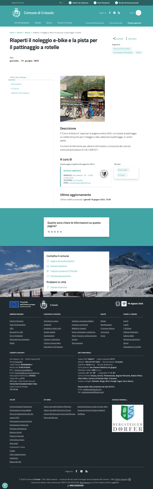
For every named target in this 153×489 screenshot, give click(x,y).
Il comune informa (107, 328)
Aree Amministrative (17, 324)
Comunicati (105, 332)
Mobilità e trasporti (79, 328)
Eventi (125, 321)
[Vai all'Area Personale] (126, 3)
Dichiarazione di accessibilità (20, 410)
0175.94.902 (18, 361)
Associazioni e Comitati (132, 346)
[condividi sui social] (118, 38)
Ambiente (47, 324)
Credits (12, 450)
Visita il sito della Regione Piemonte (57, 406)
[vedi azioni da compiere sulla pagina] (130, 38)
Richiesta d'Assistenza (18, 428)
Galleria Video (128, 335)
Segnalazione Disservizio (19, 425)
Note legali (14, 443)
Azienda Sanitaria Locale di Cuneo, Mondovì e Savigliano (98, 406)
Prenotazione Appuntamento (21, 421)
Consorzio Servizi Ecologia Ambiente (91, 410)
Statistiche (14, 458)
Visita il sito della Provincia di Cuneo (57, 410)
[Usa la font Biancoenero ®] (78, 3)
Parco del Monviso (51, 417)
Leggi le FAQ (14, 417)
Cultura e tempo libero (52, 343)
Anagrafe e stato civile (52, 328)
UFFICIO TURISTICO (72, 170)
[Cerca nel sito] (138, 13)
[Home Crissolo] (33, 12)
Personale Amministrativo (19, 339)
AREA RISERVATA (75, 485)
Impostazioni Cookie (17, 447)
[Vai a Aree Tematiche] (101, 3)
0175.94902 (78, 180)
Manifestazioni (106, 324)
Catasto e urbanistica (52, 339)
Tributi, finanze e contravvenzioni (84, 335)
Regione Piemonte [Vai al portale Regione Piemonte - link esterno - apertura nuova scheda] (18, 2)
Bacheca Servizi (16, 432)
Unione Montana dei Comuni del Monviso (59, 414)
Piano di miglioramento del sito (21, 414)
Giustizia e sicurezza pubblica (83, 321)
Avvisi (103, 335)
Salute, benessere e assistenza (83, 332)
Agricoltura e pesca (51, 321)
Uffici (11, 328)
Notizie (27, 32)
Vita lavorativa (77, 343)
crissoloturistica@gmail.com (80, 182)
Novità (19, 32)
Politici (12, 343)
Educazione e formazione (53, 346)
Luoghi (125, 324)
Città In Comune (121, 479)
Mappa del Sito (15, 461)
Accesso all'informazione (95, 23)
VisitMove (81, 414)
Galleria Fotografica (130, 332)
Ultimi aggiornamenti (18, 454)
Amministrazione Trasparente (21, 406)
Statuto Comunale (17, 436)
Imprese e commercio (80, 324)
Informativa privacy (17, 439)
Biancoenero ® (85, 482)
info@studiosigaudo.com (92, 389)
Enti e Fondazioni (16, 335)
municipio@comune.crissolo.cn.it (27, 372)
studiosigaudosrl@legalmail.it (92, 392)
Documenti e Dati (16, 332)
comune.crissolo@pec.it (23, 370)
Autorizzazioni (49, 335)
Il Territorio (127, 328)
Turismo (75, 339)
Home (12, 32)
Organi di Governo (16, 321)
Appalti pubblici (49, 332)
